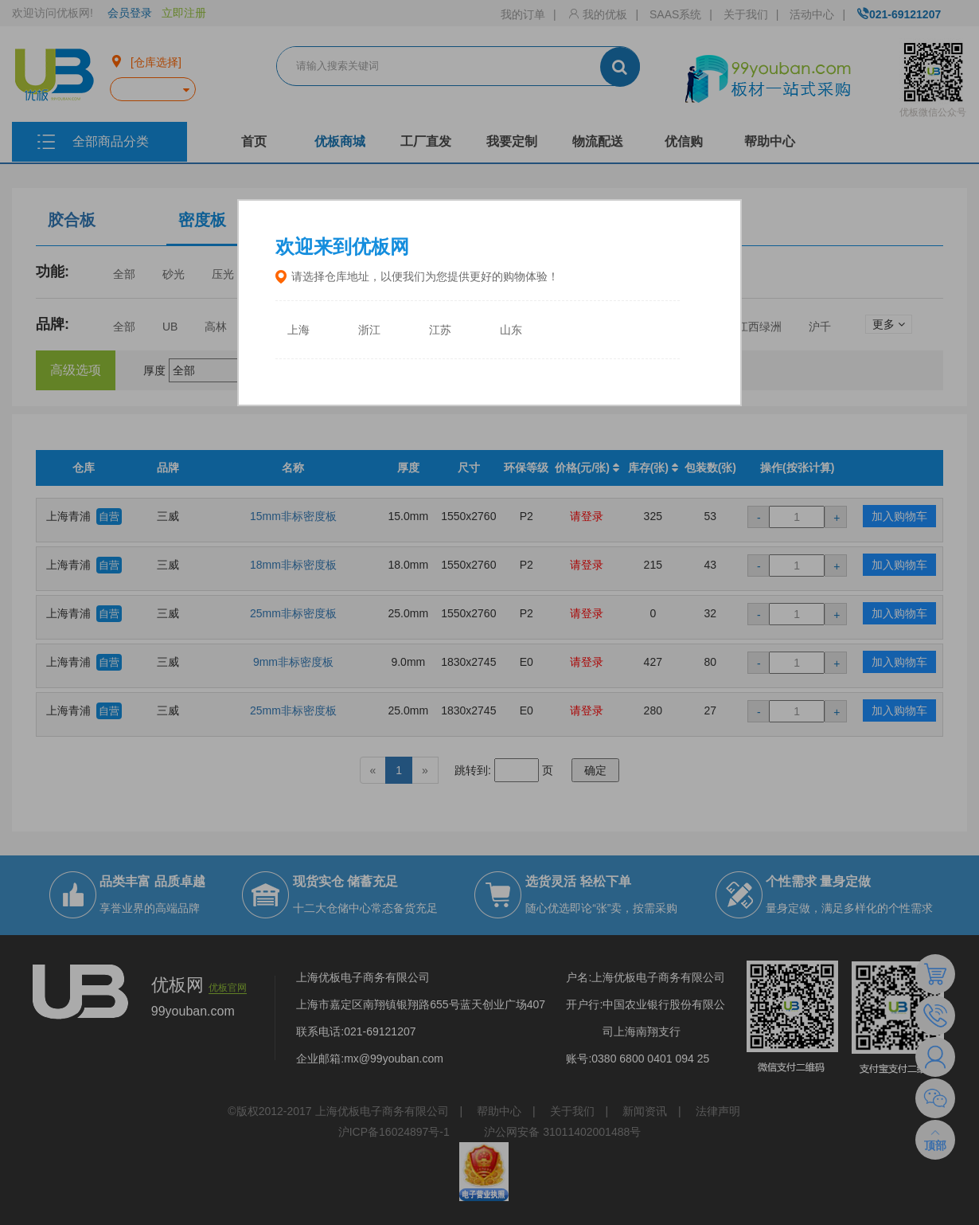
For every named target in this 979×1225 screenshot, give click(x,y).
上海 (298, 330)
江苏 (440, 330)
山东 (511, 330)
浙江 (369, 330)
